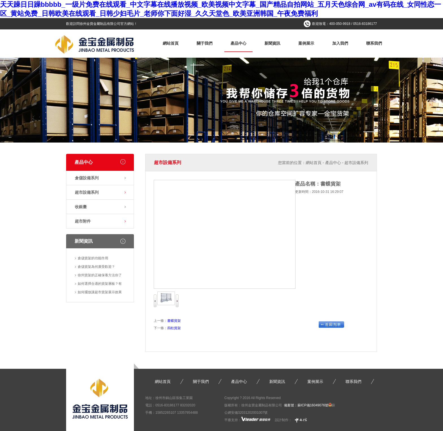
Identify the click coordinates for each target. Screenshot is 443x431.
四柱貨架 (174, 328)
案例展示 (306, 43)
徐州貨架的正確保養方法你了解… (100, 276)
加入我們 (340, 43)
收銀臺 (81, 206)
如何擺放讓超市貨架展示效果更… (100, 293)
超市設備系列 (87, 192)
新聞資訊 (272, 43)
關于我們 (204, 43)
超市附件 (83, 221)
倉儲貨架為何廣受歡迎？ (96, 267)
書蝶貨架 (174, 321)
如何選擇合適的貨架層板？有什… (100, 285)
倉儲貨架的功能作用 (93, 258)
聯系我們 (374, 43)
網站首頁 (171, 43)
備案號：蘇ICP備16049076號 (306, 405)
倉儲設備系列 (87, 178)
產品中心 (238, 43)
